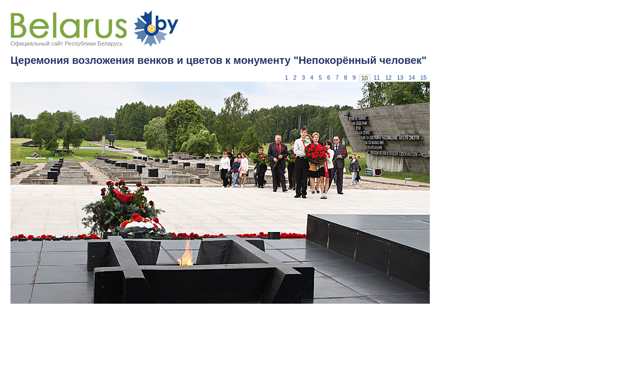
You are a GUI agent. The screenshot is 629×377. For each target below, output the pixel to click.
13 (400, 77)
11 (377, 77)
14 (412, 77)
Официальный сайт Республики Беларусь (66, 43)
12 (388, 77)
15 (423, 77)
